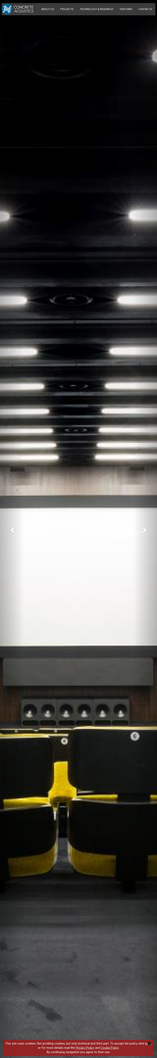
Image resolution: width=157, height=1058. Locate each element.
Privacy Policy (85, 1048)
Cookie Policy (110, 1048)
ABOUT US (47, 9)
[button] (12, 529)
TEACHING (125, 9)
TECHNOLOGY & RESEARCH (96, 9)
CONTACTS (145, 9)
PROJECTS (67, 9)
